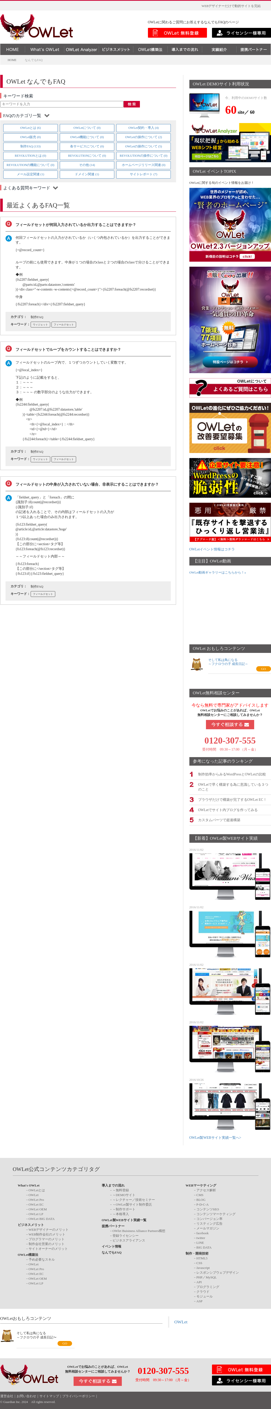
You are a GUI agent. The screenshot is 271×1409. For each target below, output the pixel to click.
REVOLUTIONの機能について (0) (30, 165)
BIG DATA (204, 1247)
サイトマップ (49, 1395)
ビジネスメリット (31, 1224)
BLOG (200, 1199)
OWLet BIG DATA (42, 1218)
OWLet (34, 1194)
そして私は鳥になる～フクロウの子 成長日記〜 (37, 1335)
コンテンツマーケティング (216, 1213)
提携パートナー (113, 1225)
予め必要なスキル (42, 1259)
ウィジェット (40, 324)
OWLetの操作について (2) (143, 137)
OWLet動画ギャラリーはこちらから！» (217, 572)
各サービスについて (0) (87, 146)
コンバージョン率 (209, 1218)
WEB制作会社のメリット (47, 1234)
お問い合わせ (26, 1395)
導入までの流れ (113, 1185)
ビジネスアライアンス (129, 1240)
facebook (202, 1232)
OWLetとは (37, 1190)
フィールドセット (64, 324)
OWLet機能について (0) (87, 137)
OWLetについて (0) (87, 128)
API (199, 1281)
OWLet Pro (36, 1199)
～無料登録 (121, 1190)
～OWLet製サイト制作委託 (132, 1204)
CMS (199, 1194)
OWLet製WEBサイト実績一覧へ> (215, 1137)
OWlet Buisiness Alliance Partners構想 (139, 1230)
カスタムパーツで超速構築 (219, 819)
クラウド (202, 1291)
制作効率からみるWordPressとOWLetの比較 (232, 774)
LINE (200, 1242)
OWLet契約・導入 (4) (143, 128)
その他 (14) (87, 165)
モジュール (204, 1296)
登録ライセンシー (126, 1235)
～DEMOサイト (124, 1194)
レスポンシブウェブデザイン (217, 1272)
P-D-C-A (202, 1204)
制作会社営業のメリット (47, 1243)
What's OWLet (29, 1185)
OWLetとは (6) (30, 128)
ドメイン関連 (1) (87, 174)
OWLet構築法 (28, 1254)
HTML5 (201, 1257)
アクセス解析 (206, 1190)
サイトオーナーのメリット (48, 1248)
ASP (199, 1300)
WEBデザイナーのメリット (49, 1229)
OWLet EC (36, 1204)
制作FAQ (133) (30, 146)
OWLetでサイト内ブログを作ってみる (228, 809)
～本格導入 (121, 1213)
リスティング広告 (209, 1223)
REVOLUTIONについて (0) (87, 155)
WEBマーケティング (201, 1185)
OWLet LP (36, 1213)
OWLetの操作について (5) (143, 146)
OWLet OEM (38, 1209)
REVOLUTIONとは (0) (30, 155)
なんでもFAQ (112, 1252)
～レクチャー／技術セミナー (134, 1199)
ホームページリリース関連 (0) (144, 165)
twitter (200, 1237)
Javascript (203, 1267)
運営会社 (6, 1395)
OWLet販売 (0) (30, 137)
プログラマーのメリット (47, 1239)
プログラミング (207, 1286)
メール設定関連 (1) (30, 174)
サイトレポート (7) (143, 174)
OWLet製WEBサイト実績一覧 (124, 1219)
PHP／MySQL (206, 1276)
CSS (199, 1262)
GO (263, 669)
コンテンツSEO (207, 1209)
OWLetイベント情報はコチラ (212, 549)
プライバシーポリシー (78, 1395)
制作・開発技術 (197, 1253)
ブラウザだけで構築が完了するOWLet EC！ (232, 799)
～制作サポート (124, 1209)
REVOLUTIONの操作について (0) (143, 155)
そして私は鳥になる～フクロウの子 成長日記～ (228, 662)
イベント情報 (111, 1246)
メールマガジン (207, 1228)
